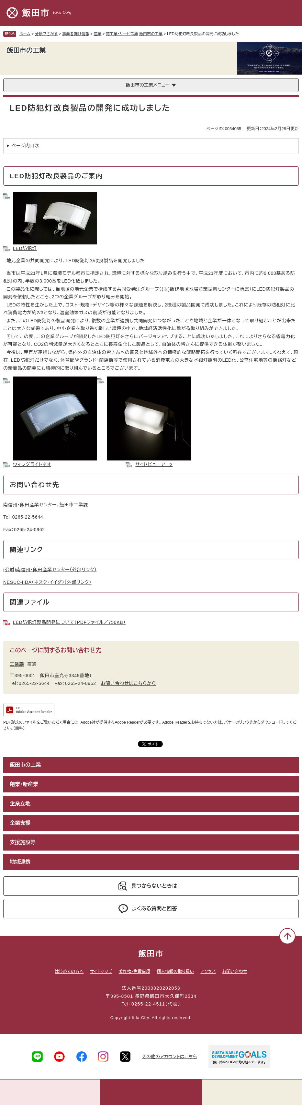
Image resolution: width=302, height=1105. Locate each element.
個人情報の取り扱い (175, 971)
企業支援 (20, 823)
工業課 (17, 664)
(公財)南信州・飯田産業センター (50, 569)
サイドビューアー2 (154, 464)
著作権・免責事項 (134, 971)
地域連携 (20, 861)
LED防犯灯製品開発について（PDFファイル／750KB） (69, 622)
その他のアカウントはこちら (169, 1056)
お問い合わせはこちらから (128, 683)
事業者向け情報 (75, 34)
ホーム (24, 34)
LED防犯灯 (25, 248)
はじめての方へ (69, 971)
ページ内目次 (25, 145)
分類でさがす (46, 34)
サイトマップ (101, 971)
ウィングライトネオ (32, 464)
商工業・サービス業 (122, 34)
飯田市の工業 (150, 34)
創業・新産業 (24, 784)
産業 (97, 34)
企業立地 (20, 803)
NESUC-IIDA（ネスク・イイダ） (47, 582)
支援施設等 (23, 842)
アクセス (208, 971)
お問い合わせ (234, 971)
